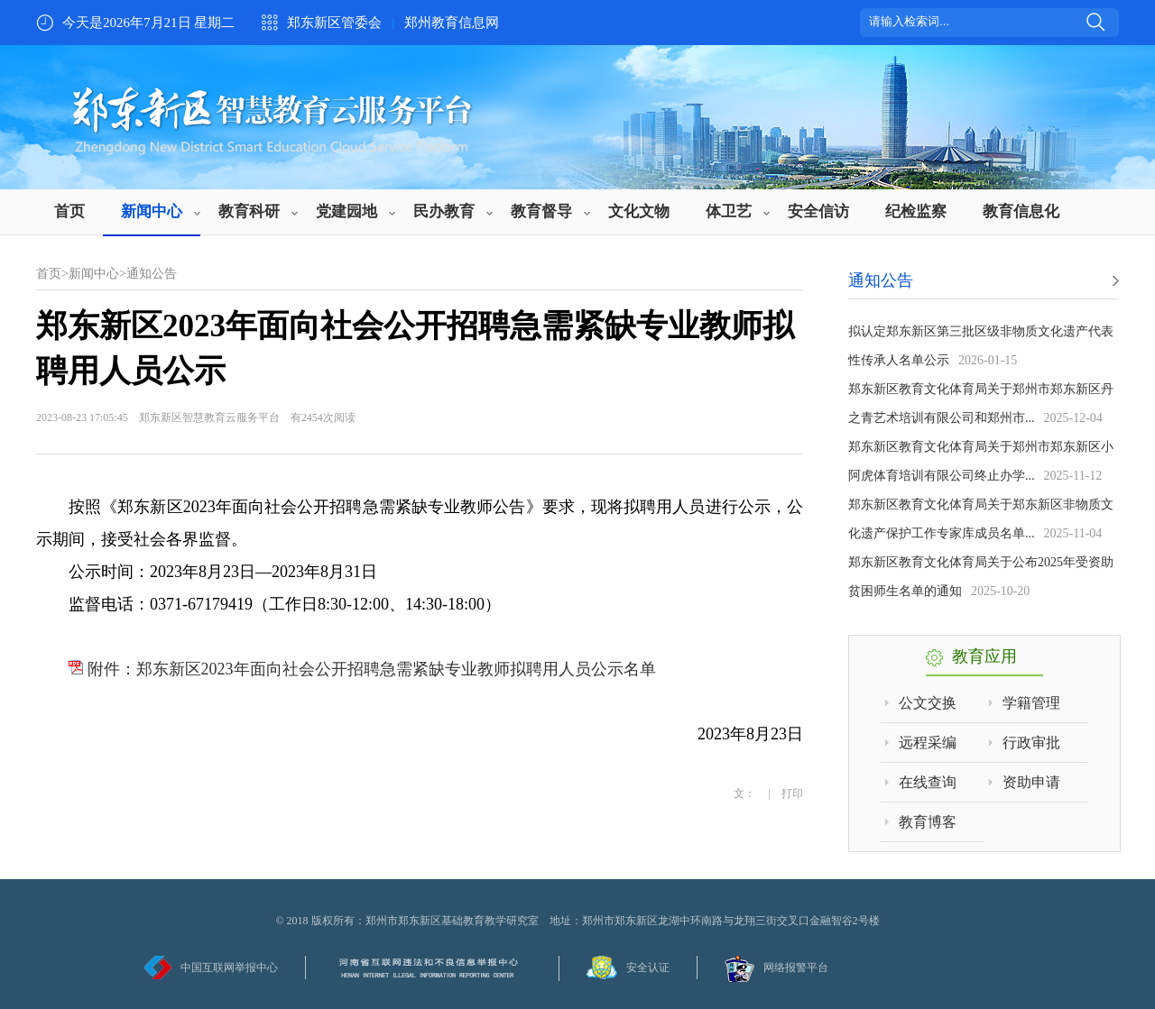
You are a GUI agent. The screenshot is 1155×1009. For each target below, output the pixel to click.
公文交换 (927, 703)
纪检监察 (916, 211)
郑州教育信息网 (451, 22)
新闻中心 (151, 211)
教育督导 (541, 211)
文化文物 (639, 211)
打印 (792, 793)
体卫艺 (729, 211)
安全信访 (818, 211)
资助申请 (1031, 782)
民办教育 (444, 211)
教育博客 (927, 822)
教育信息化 (1021, 211)
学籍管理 (1031, 703)
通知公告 (151, 273)
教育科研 (249, 211)
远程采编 (927, 742)
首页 (69, 211)
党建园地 (346, 211)
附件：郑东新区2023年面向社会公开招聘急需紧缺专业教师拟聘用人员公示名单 (362, 669)
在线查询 (927, 782)
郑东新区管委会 (334, 22)
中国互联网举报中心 (229, 967)
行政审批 (1031, 742)
